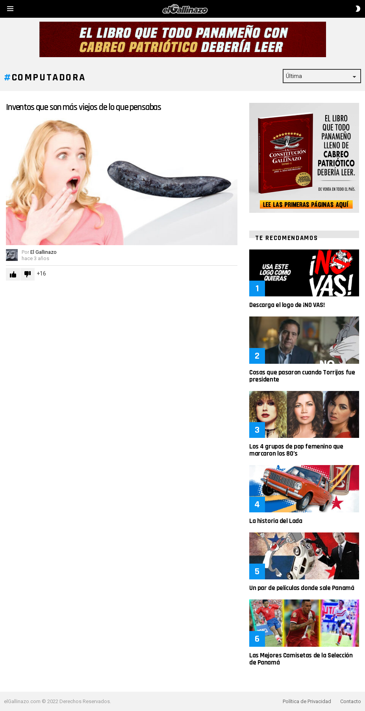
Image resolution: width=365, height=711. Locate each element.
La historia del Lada (275, 521)
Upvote (13, 274)
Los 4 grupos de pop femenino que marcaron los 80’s (296, 450)
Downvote (27, 274)
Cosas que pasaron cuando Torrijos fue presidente (302, 376)
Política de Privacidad (307, 701)
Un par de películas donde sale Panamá (301, 588)
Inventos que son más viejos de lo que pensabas (83, 107)
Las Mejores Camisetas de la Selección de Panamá (300, 659)
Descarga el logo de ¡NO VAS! (286, 305)
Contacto (350, 701)
